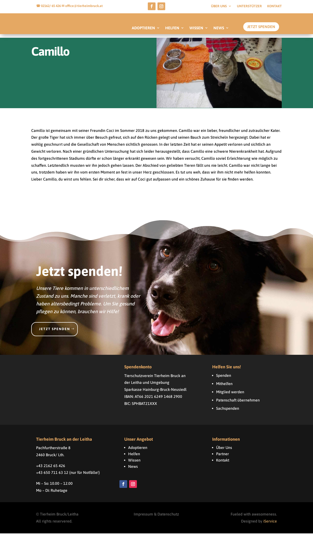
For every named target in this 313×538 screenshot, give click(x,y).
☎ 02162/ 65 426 (49, 6)
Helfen (134, 458)
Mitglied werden (230, 396)
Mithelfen (224, 388)
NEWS (218, 28)
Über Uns (224, 452)
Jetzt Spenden (261, 26)
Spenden (223, 380)
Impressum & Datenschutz (156, 519)
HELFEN (172, 28)
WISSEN (196, 28)
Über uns (219, 6)
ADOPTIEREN (143, 28)
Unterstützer (249, 6)
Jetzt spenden (54, 333)
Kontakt (274, 6)
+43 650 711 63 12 (52, 477)
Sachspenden (227, 413)
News (133, 471)
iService (270, 525)
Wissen (134, 464)
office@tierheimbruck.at (84, 6)
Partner (222, 458)
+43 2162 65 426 (50, 470)
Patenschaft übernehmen (238, 404)
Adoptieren (137, 452)
